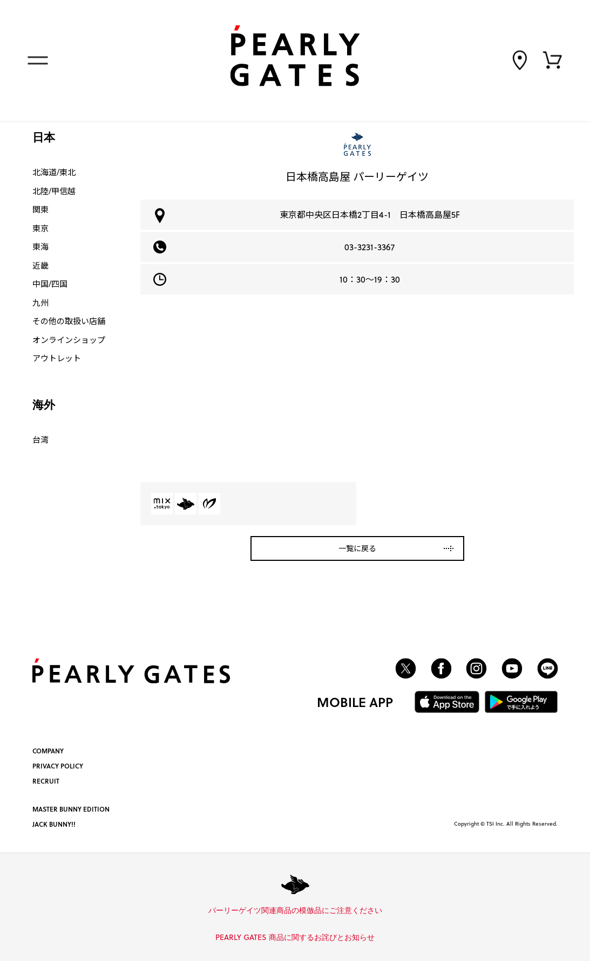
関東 (40, 209)
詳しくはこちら (386, 911)
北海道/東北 (54, 172)
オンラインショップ (68, 340)
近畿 (40, 265)
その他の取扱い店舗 (68, 321)
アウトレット (56, 358)
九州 (40, 302)
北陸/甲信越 (54, 191)
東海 (40, 246)
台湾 (40, 439)
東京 (40, 228)
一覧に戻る (357, 548)
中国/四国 (49, 284)
